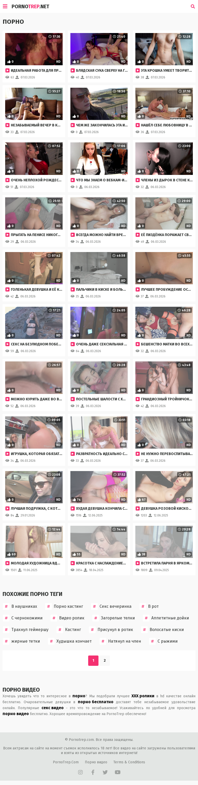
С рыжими (163, 641)
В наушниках (20, 606)
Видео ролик (67, 618)
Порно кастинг (64, 606)
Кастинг (68, 629)
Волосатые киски (162, 629)
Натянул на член (120, 641)
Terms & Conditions (129, 762)
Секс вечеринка (111, 606)
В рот (149, 606)
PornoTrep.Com (66, 762)
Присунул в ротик (111, 629)
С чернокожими (23, 618)
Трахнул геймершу (25, 629)
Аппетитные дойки (166, 618)
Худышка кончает (70, 641)
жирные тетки (21, 641)
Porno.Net (30, 6)
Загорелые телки (113, 618)
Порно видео (96, 762)
